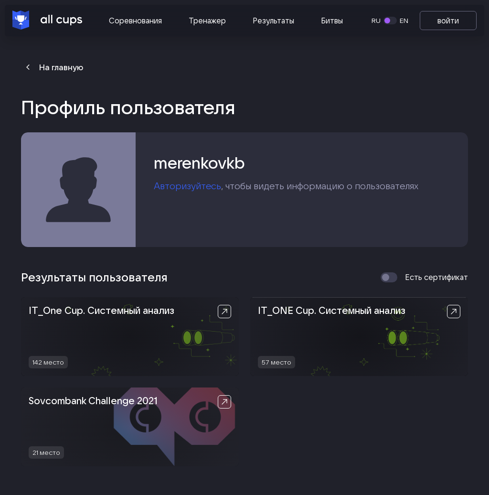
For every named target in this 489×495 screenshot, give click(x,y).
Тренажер (207, 20)
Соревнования (135, 20)
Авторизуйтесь (187, 186)
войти (448, 20)
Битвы (332, 20)
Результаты (273, 20)
